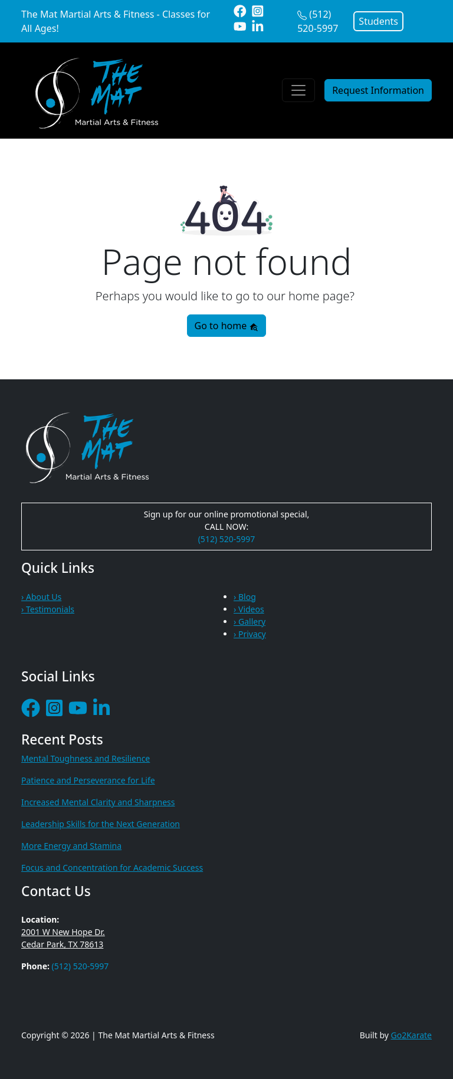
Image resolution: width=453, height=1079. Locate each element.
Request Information (378, 90)
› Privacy (250, 633)
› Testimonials (47, 609)
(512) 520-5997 (226, 539)
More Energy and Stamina (71, 845)
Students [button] (378, 21)
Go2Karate (411, 1035)
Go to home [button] (227, 325)
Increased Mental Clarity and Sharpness (98, 802)
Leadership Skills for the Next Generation (100, 823)
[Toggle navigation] (298, 90)
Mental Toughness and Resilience (85, 758)
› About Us (41, 596)
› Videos (249, 609)
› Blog (245, 596)
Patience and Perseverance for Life (88, 780)
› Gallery (249, 621)
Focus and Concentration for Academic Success (112, 867)
